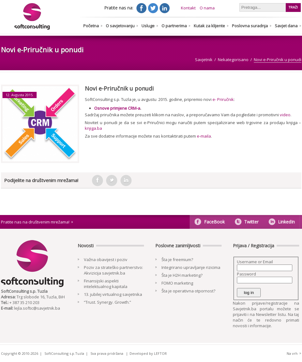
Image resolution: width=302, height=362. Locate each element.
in (126, 180)
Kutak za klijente (209, 26)
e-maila (204, 136)
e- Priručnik (223, 99)
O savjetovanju (120, 26)
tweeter (111, 180)
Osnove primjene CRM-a (117, 108)
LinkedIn (286, 222)
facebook (97, 180)
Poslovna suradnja (250, 26)
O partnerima (174, 26)
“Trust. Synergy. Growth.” (107, 302)
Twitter (251, 222)
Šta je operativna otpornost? (188, 291)
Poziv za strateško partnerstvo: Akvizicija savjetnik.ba (113, 270)
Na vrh (292, 353)
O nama (207, 8)
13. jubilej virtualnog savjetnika (113, 294)
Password (246, 274)
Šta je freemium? (177, 259)
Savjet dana (286, 26)
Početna (91, 26)
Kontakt (188, 8)
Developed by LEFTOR (148, 353)
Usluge (148, 26)
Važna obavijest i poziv (105, 259)
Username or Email (255, 262)
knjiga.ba (93, 128)
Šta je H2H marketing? (181, 275)
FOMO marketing (177, 283)
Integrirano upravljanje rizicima (190, 267)
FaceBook (214, 222)
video (285, 115)
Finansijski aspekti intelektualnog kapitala (105, 283)
